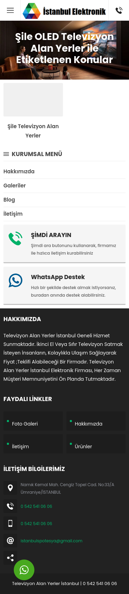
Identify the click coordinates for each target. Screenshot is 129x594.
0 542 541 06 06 (36, 506)
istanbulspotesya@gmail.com (52, 541)
